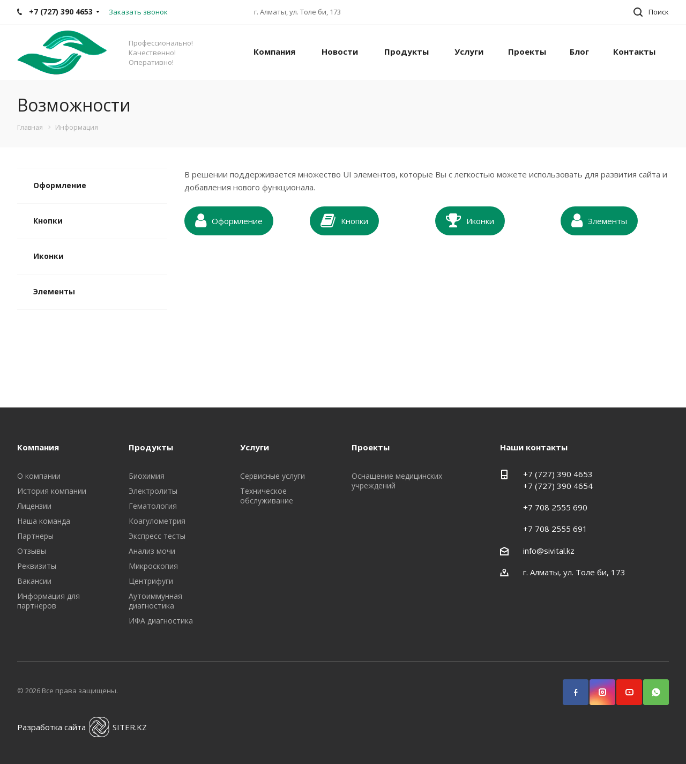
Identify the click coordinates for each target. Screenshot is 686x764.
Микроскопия (153, 566)
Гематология (153, 506)
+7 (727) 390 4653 (558, 474)
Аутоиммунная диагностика (155, 601)
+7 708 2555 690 (555, 507)
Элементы (54, 291)
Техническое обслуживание (266, 496)
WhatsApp (651, 687)
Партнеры (35, 536)
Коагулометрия (157, 521)
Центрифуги (151, 581)
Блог (579, 51)
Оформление (59, 185)
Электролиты (153, 491)
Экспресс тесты (157, 536)
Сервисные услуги (272, 476)
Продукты (406, 51)
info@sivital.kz (549, 550)
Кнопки (48, 221)
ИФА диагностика (161, 620)
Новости (340, 51)
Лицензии (34, 506)
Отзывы (31, 551)
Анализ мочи (152, 551)
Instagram (598, 687)
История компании (51, 491)
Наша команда (43, 521)
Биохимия (147, 476)
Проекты (527, 51)
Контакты (634, 51)
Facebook (571, 687)
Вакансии (34, 581)
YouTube (624, 687)
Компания (274, 51)
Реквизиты (36, 566)
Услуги (468, 51)
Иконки (48, 256)
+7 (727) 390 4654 (558, 485)
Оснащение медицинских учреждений (397, 481)
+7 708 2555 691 (555, 528)
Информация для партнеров (48, 601)
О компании (39, 476)
